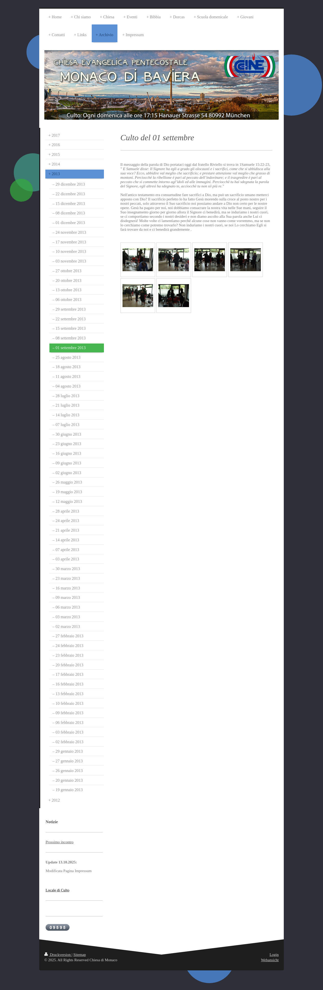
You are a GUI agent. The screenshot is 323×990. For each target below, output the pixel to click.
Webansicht (270, 960)
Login (274, 955)
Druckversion (58, 955)
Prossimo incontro (60, 842)
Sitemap (79, 955)
